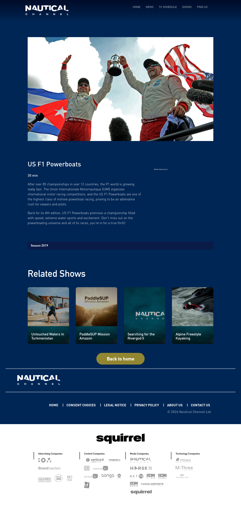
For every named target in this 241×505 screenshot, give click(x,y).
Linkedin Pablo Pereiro (26, 405)
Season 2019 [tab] (39, 245)
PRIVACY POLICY (147, 405)
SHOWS (187, 7)
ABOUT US (175, 405)
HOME (136, 7)
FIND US (202, 7)
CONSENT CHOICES (81, 405)
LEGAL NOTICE (115, 405)
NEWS (150, 7)
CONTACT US (200, 405)
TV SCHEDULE (168, 7)
